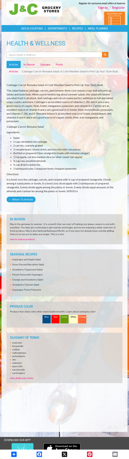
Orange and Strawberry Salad (27, 279)
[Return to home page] (34, 8)
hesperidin (17, 346)
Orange (82, 317)
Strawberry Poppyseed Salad (27, 269)
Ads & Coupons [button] (32, 28)
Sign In (103, 7)
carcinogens (18, 373)
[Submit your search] (105, 55)
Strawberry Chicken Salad (25, 284)
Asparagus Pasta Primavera (26, 289)
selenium (17, 362)
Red (55, 317)
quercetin (17, 366)
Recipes (77, 28)
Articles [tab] (13, 64)
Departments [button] (57, 28)
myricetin (17, 342)
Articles (13, 71)
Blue (47, 317)
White (73, 317)
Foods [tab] (59, 64)
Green (64, 317)
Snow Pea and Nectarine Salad (28, 264)
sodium (16, 349)
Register (118, 7)
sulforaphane (19, 352)
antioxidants (18, 356)
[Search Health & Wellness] (54, 55)
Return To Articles (21, 199)
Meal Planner (98, 28)
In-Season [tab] (29, 64)
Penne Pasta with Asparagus (27, 274)
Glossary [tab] (45, 64)
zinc (14, 359)
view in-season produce (22, 239)
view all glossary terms (21, 378)
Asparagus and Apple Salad (26, 259)
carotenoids (18, 369)
